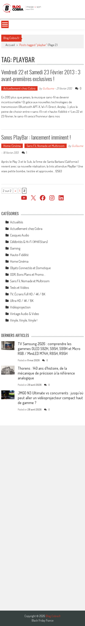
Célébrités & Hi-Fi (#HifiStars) (29, 242)
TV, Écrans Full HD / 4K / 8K (27, 294)
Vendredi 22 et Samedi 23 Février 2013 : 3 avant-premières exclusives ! (40, 75)
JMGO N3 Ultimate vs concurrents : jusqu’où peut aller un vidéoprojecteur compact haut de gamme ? (50, 398)
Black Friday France (42, 620)
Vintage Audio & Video (24, 314)
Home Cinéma (12, 146)
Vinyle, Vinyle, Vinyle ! (23, 320)
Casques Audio (19, 235)
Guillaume (48, 88)
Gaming (15, 248)
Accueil (10, 45)
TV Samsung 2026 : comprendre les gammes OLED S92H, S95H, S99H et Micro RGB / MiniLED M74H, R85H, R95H (49, 348)
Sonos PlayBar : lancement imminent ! (36, 137)
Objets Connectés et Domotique (30, 268)
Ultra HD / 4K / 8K (22, 301)
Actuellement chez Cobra (19, 88)
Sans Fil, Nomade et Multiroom (46, 146)
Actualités (16, 222)
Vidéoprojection (20, 307)
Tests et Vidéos (19, 287)
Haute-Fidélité (19, 255)
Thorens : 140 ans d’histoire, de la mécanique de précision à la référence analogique (46, 373)
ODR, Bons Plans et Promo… (28, 274)
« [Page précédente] (15, 191)
